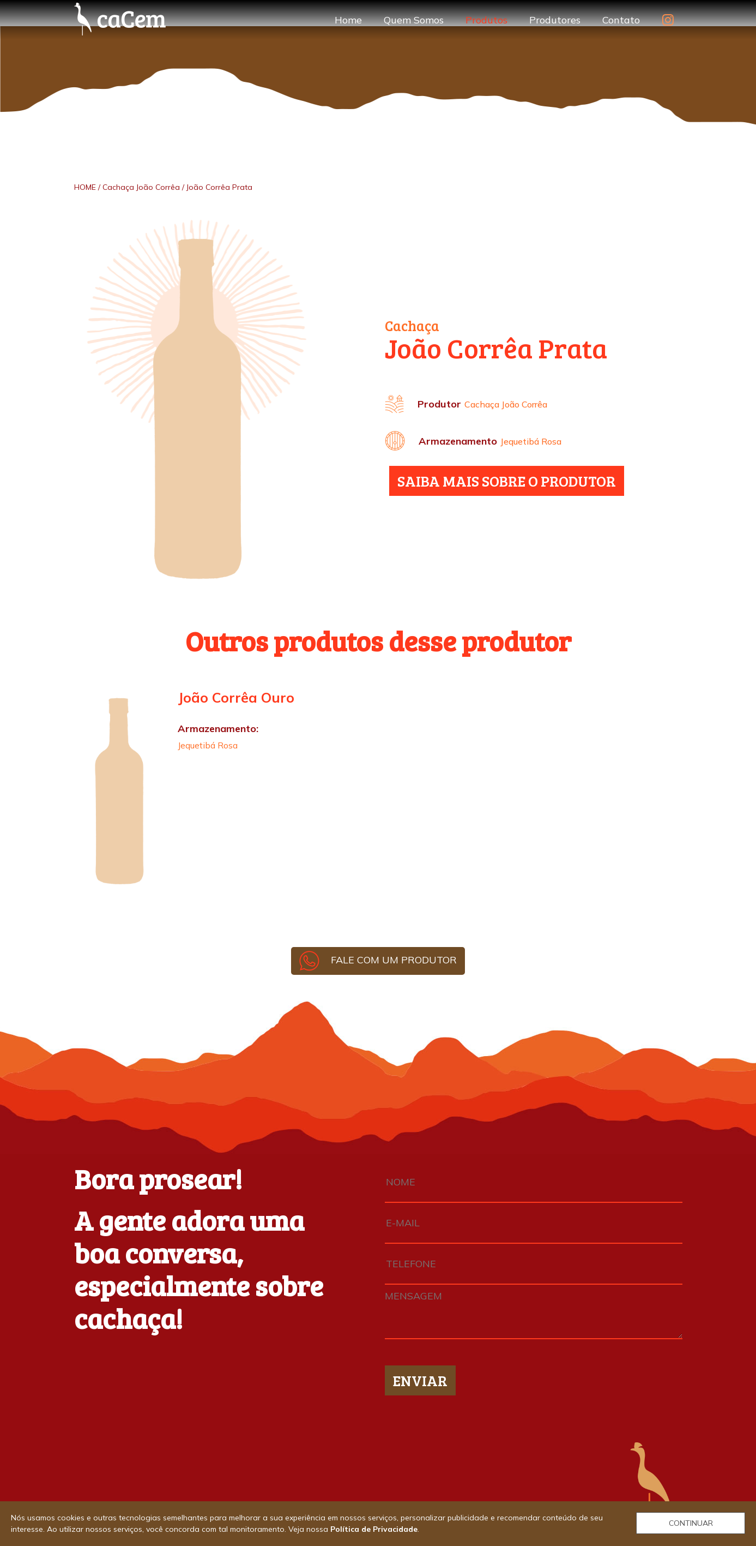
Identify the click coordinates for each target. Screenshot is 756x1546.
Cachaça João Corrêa (141, 187)
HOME (85, 187)
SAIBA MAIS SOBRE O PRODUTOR (506, 480)
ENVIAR (420, 1380)
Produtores (554, 20)
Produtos (486, 20)
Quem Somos (414, 20)
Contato (621, 20)
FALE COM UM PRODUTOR (378, 960)
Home (348, 20)
